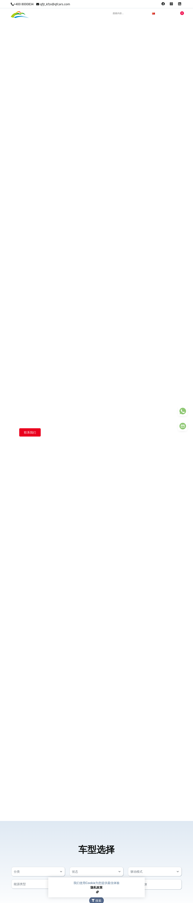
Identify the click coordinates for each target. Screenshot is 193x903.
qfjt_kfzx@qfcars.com (53, 4)
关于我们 (74, 13)
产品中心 (58, 13)
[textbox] (36, 871)
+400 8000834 (22, 4)
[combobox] (160, 14)
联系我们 (91, 13)
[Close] (97, 892)
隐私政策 (96, 887)
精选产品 (41, 13)
